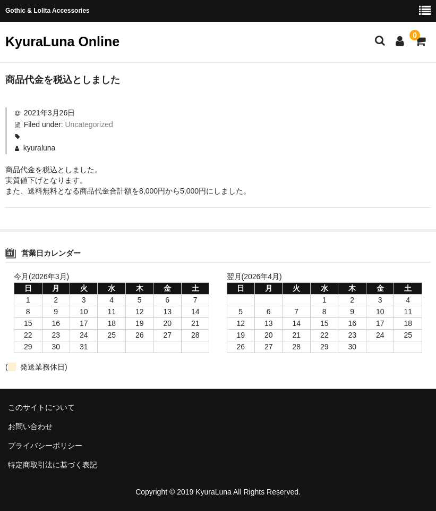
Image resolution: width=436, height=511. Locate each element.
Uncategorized (89, 124)
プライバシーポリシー (45, 445)
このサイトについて (41, 407)
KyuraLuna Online (62, 41)
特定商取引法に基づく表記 (52, 464)
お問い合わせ (30, 426)
